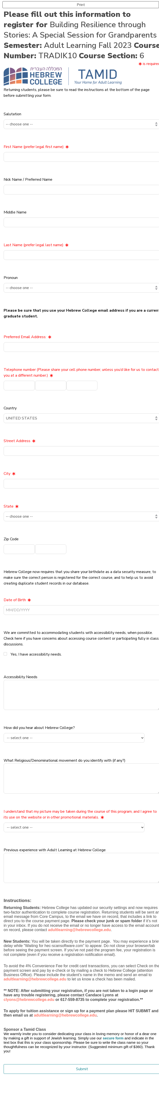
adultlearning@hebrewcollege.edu (65, 1015)
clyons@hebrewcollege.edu (29, 1000)
